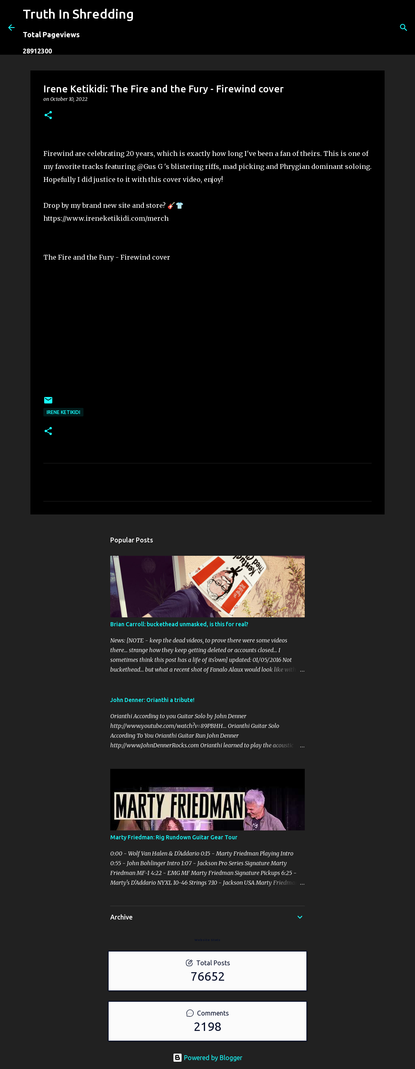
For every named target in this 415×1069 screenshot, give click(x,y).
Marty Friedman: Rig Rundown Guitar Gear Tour (173, 837)
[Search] (145, 27)
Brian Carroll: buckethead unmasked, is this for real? (179, 624)
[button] (48, 115)
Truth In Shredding (78, 13)
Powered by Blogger (207, 1057)
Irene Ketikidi (63, 412)
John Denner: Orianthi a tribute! (152, 700)
